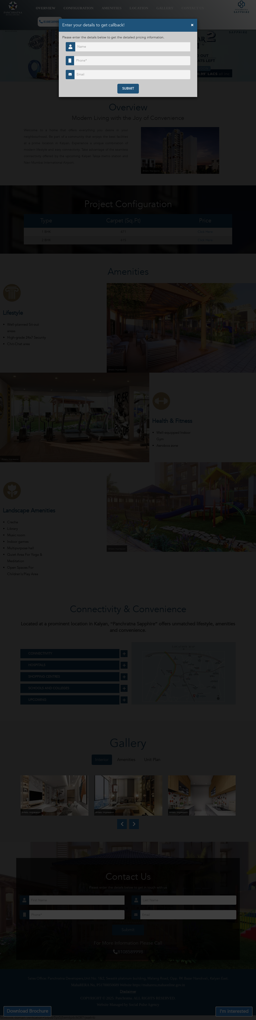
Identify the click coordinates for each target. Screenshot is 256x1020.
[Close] (192, 24)
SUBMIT (128, 88)
